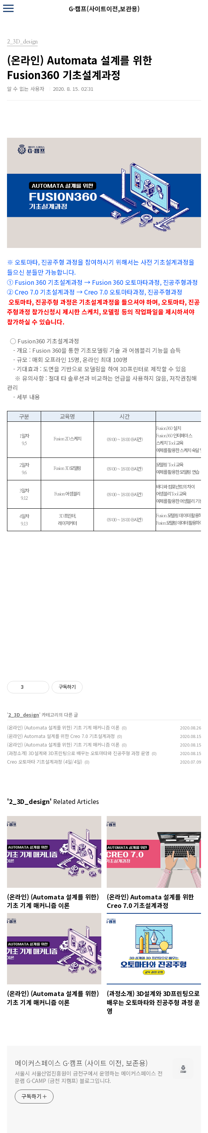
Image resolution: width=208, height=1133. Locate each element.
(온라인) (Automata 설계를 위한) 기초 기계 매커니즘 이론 (63, 727)
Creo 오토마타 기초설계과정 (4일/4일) (44, 761)
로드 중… (104, 603)
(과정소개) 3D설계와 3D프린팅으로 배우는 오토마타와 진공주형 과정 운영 (78, 753)
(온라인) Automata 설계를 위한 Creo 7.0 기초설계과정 (61, 736)
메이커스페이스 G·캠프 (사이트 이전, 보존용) (81, 1062)
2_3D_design (23, 714)
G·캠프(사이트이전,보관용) (104, 8)
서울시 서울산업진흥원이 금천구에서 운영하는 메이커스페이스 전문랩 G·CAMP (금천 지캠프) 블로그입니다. (89, 1076)
